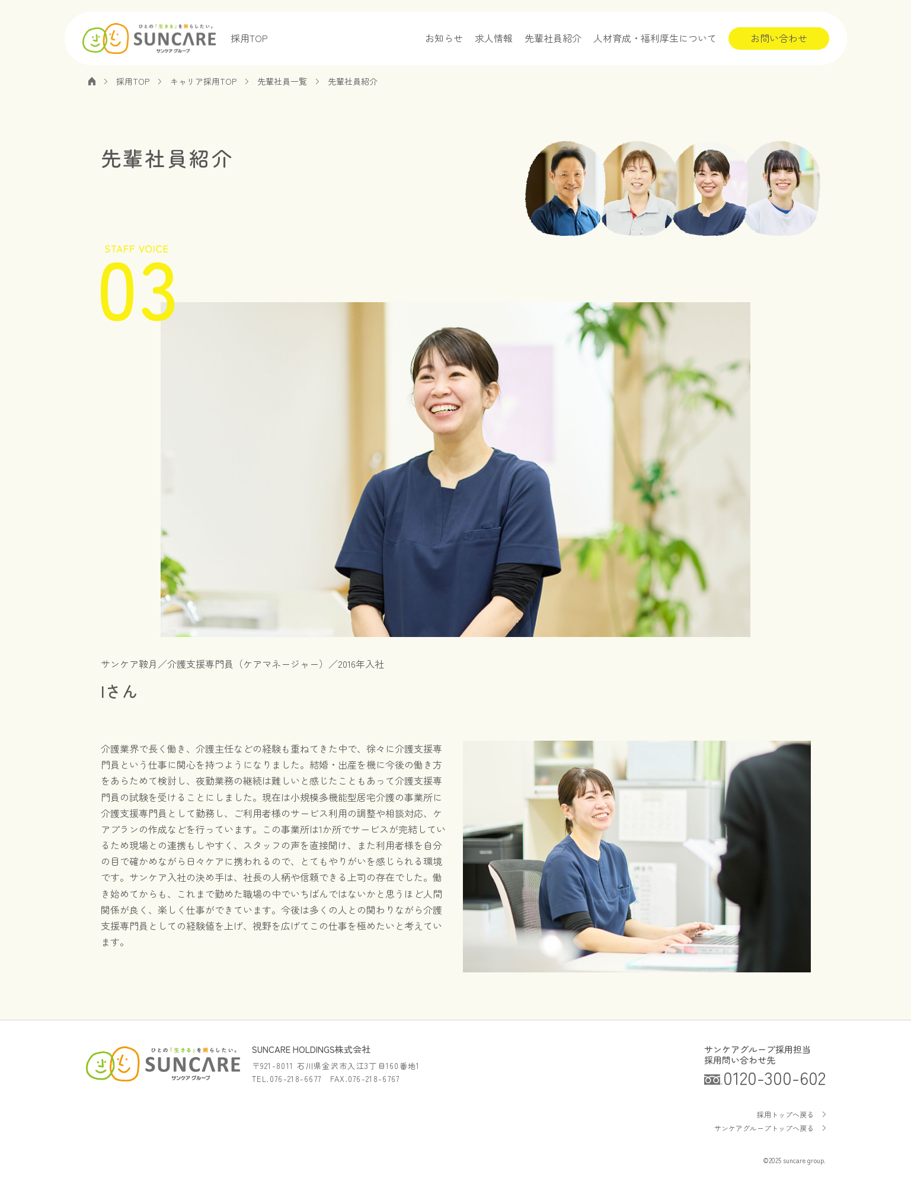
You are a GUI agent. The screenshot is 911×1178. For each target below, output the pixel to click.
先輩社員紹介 (553, 38)
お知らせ (444, 38)
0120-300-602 (774, 1077)
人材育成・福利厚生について (655, 38)
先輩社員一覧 (282, 81)
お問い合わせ (778, 38)
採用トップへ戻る (785, 1114)
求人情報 (494, 38)
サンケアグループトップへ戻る (764, 1128)
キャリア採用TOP (203, 81)
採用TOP (249, 38)
